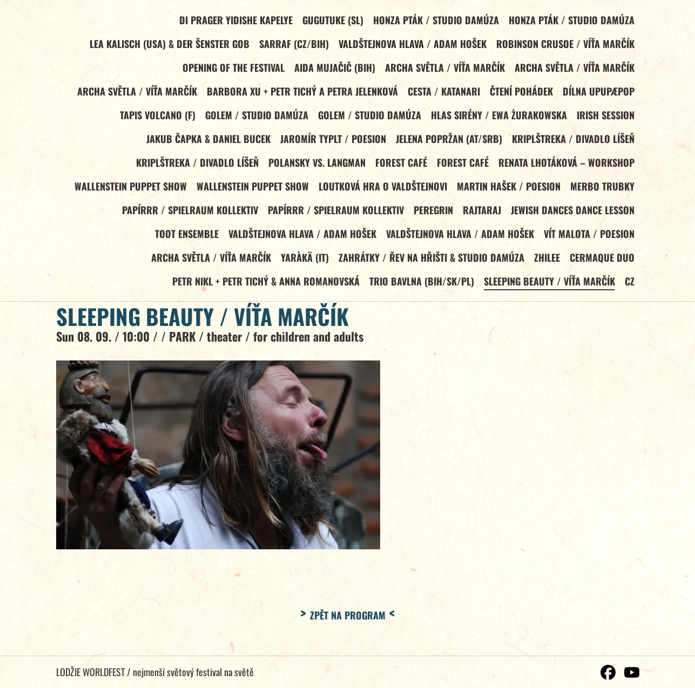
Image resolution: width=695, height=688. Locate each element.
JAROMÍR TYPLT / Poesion (331, 141)
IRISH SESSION (605, 117)
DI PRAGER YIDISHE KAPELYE (234, 20)
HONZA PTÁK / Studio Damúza (435, 20)
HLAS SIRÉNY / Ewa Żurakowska (498, 117)
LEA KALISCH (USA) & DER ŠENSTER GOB (168, 45)
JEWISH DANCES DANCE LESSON (572, 214)
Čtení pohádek (520, 93)
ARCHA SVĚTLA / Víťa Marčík (444, 69)
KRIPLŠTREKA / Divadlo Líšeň (572, 141)
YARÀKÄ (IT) (303, 262)
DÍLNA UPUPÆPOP (598, 93)
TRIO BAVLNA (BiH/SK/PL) (420, 287)
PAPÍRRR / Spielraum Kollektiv (188, 214)
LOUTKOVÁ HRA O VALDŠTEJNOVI (381, 190)
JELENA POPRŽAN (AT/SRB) (448, 141)
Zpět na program (348, 621)
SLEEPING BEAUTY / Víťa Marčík (548, 287)
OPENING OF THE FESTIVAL (232, 69)
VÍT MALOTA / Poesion (588, 238)
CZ (629, 287)
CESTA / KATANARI (442, 93)
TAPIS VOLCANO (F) (155, 117)
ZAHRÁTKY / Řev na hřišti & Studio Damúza (430, 262)
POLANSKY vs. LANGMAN (315, 166)
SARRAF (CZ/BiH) (292, 45)
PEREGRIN (431, 214)
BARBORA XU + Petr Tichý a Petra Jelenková (300, 93)
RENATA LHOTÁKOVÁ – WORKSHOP (566, 166)
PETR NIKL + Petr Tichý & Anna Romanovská (264, 287)
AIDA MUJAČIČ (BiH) (333, 69)
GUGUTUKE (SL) (331, 20)
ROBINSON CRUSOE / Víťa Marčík (565, 45)
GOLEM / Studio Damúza (255, 117)
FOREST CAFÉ (400, 166)
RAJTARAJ (481, 214)
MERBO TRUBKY (602, 190)
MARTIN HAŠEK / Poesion (507, 190)
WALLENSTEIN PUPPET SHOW (128, 190)
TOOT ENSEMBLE (185, 238)
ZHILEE (546, 262)
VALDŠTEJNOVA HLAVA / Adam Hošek (411, 45)
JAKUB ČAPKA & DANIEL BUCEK (207, 141)
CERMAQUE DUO (601, 262)
